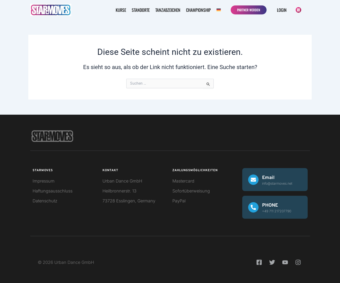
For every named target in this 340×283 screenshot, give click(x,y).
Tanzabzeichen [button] (167, 10)
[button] (219, 9)
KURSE (121, 10)
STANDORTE (141, 10)
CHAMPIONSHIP (198, 10)
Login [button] (282, 10)
